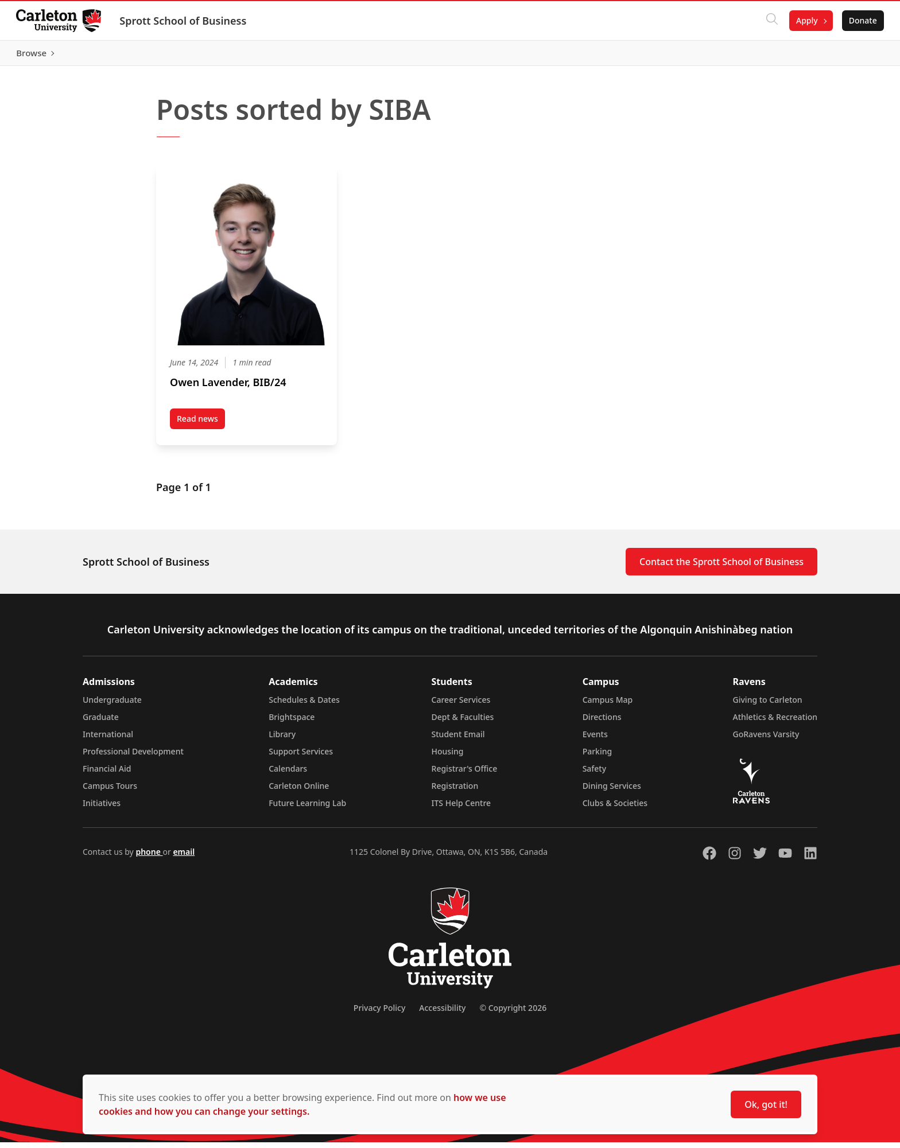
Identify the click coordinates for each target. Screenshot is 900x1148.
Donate (861, 20)
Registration (455, 791)
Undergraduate (112, 705)
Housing (448, 757)
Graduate (101, 722)
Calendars (288, 774)
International (108, 739)
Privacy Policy (379, 1013)
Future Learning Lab (307, 808)
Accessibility (442, 1013)
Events (595, 739)
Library (282, 739)
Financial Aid (107, 774)
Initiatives (102, 808)
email (184, 857)
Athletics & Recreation (775, 722)
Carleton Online (299, 791)
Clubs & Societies (615, 808)
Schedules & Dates (304, 705)
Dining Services (612, 791)
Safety (595, 774)
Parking (597, 757)
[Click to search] (769, 20)
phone (148, 857)
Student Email (458, 739)
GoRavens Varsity (766, 739)
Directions (602, 722)
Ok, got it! (766, 1104)
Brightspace (292, 722)
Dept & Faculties (463, 722)
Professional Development (133, 757)
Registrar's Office (465, 774)
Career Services (461, 705)
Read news (201, 426)
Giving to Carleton (767, 705)
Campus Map (608, 705)
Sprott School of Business (185, 21)
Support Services (301, 757)
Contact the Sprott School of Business (721, 567)
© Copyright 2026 (512, 1013)
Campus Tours (110, 791)
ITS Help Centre (461, 808)
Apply (805, 20)
